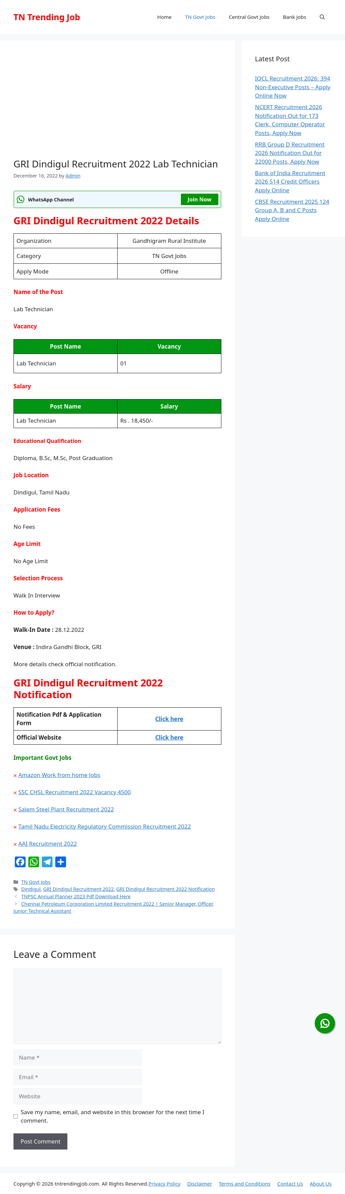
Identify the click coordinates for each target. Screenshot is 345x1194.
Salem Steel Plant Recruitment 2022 (66, 809)
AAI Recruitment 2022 (47, 843)
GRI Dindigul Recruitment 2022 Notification (165, 889)
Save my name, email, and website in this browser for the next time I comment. (113, 1116)
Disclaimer (199, 1183)
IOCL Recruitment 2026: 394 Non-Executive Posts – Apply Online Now (293, 86)
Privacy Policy (165, 1183)
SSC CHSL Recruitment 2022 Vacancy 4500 (74, 792)
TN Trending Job (46, 17)
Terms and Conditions (245, 1183)
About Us (321, 1183)
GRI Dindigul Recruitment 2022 (78, 889)
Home (164, 16)
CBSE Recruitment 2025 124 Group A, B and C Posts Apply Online (292, 210)
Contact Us (290, 1183)
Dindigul (30, 889)
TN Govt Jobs (200, 16)
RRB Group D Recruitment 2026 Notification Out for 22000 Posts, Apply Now (290, 152)
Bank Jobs (294, 16)
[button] (322, 17)
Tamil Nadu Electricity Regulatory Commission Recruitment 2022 (104, 826)
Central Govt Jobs (249, 16)
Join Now (200, 199)
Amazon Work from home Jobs (59, 775)
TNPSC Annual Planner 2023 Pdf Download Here (76, 896)
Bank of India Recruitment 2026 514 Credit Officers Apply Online (290, 181)
